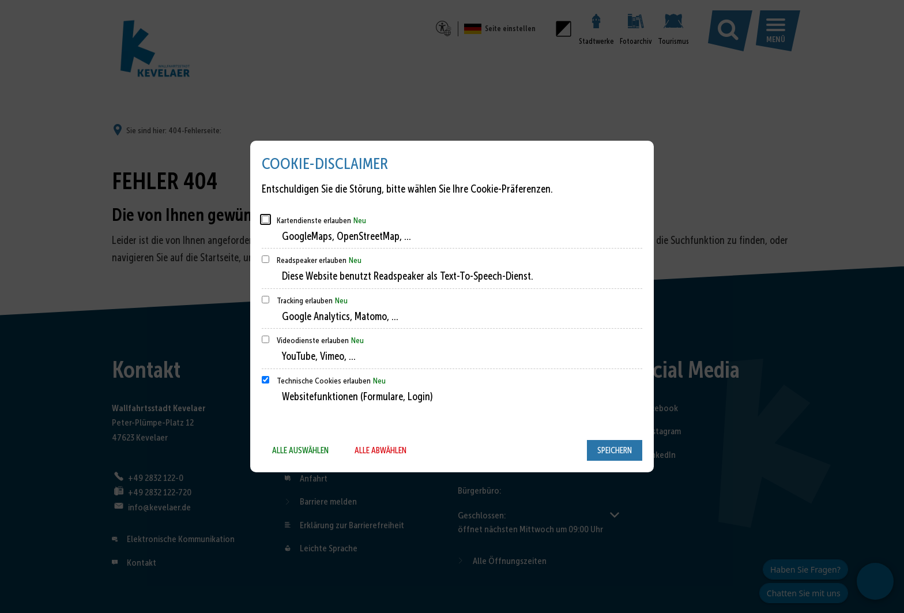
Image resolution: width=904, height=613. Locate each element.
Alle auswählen (300, 450)
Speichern (614, 450)
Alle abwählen (380, 450)
